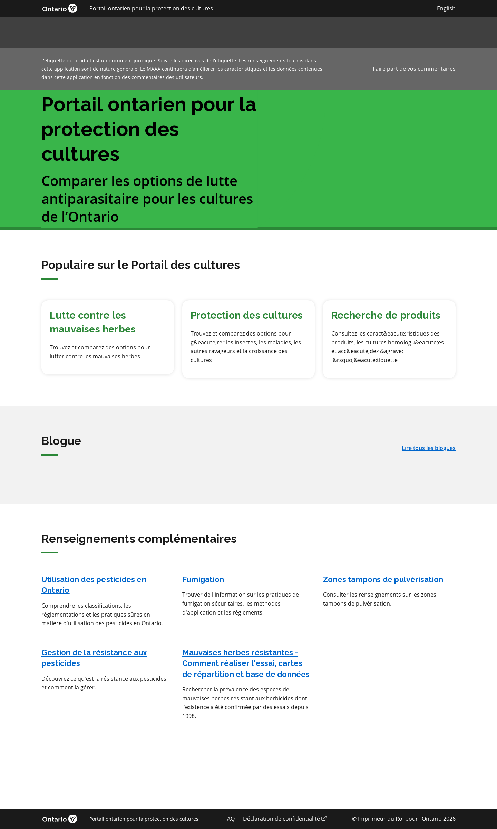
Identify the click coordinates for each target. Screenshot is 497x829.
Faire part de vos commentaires (414, 68)
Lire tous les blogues (429, 448)
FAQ (229, 818)
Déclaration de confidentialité (285, 818)
